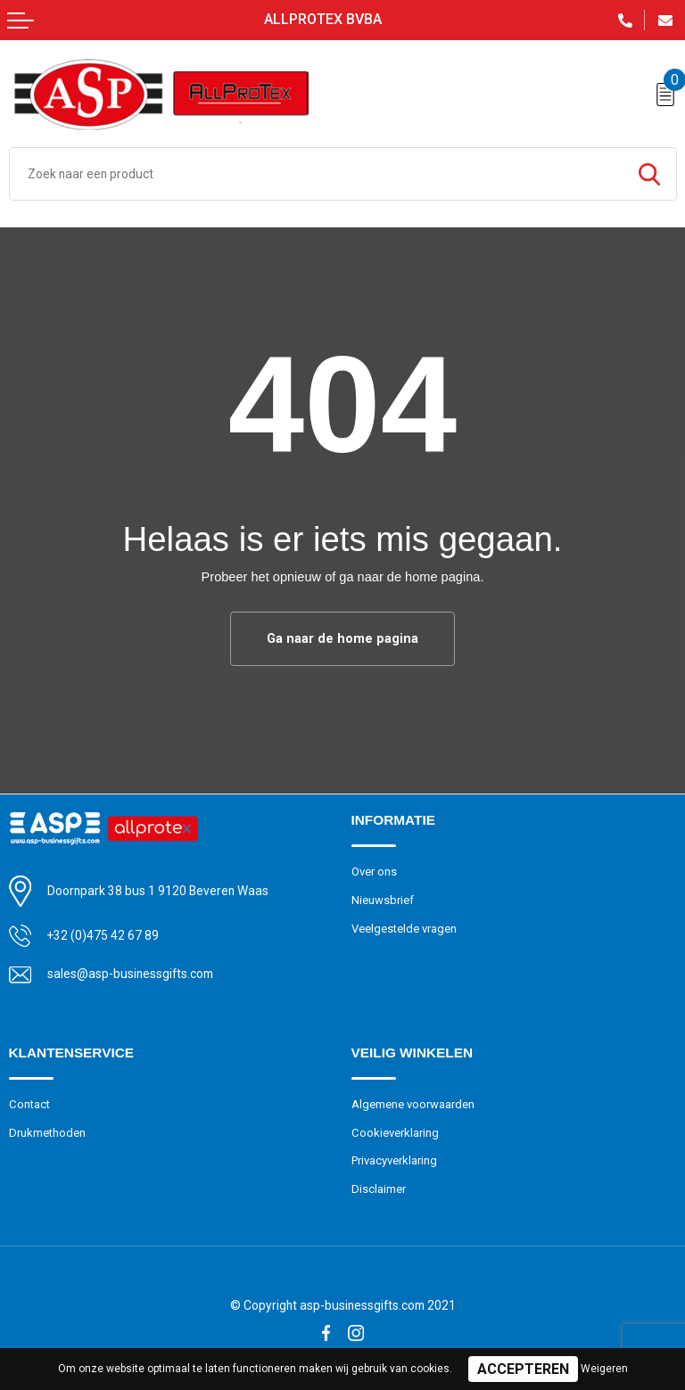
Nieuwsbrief (382, 900)
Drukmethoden (47, 1132)
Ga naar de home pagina (342, 638)
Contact (29, 1104)
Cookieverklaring (395, 1132)
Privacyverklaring (394, 1160)
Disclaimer (378, 1189)
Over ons (374, 871)
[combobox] (316, 174)
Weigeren (604, 1368)
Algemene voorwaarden (413, 1104)
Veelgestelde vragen (404, 928)
